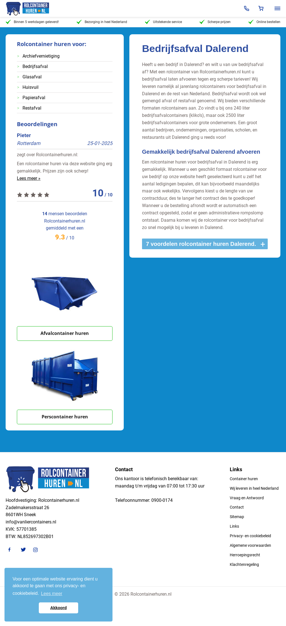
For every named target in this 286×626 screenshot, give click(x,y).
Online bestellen (264, 21)
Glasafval (32, 77)
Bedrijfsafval (35, 66)
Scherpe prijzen (215, 21)
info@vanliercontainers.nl (31, 522)
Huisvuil (30, 87)
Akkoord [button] (58, 607)
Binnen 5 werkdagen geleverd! (32, 21)
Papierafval (33, 97)
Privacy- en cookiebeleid (250, 536)
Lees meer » (28, 178)
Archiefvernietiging (41, 56)
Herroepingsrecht (245, 555)
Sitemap (237, 516)
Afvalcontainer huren (64, 333)
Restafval (31, 108)
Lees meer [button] (51, 593)
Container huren (244, 479)
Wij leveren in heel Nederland (254, 488)
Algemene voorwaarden (250, 545)
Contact (237, 507)
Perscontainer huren (65, 417)
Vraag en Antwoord (247, 498)
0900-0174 (162, 500)
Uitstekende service (163, 21)
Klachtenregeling (244, 564)
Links (234, 526)
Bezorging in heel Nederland (101, 21)
